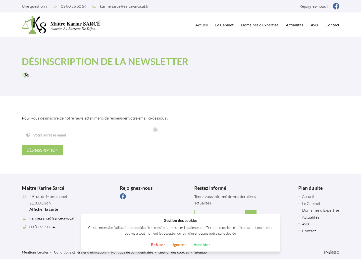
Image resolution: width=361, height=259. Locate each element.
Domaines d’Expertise (259, 24)
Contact (332, 24)
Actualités (294, 24)
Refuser (158, 244)
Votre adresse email (46, 135)
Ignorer (179, 244)
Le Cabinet (224, 24)
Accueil (201, 24)
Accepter (202, 244)
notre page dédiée (222, 233)
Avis (314, 24)
